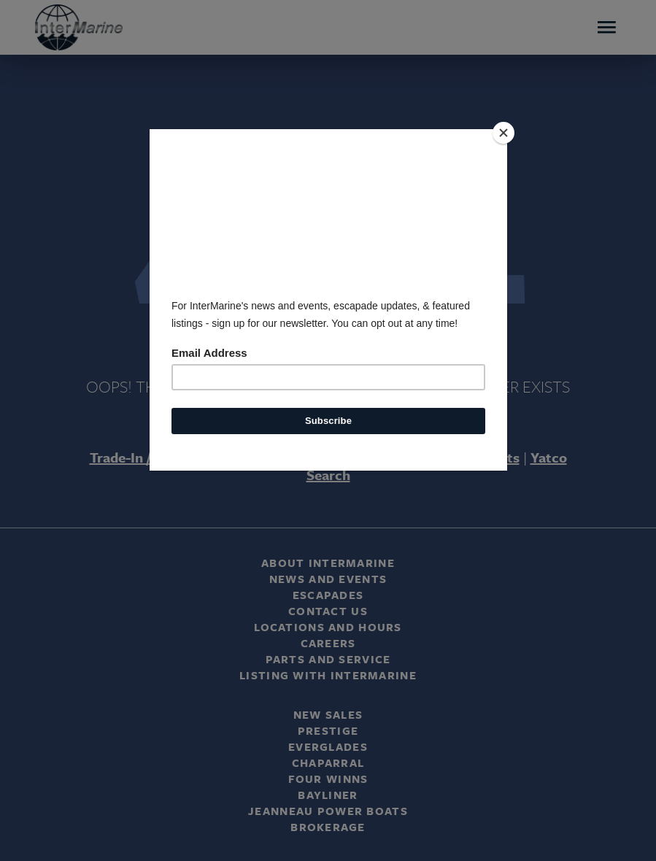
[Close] (503, 133)
